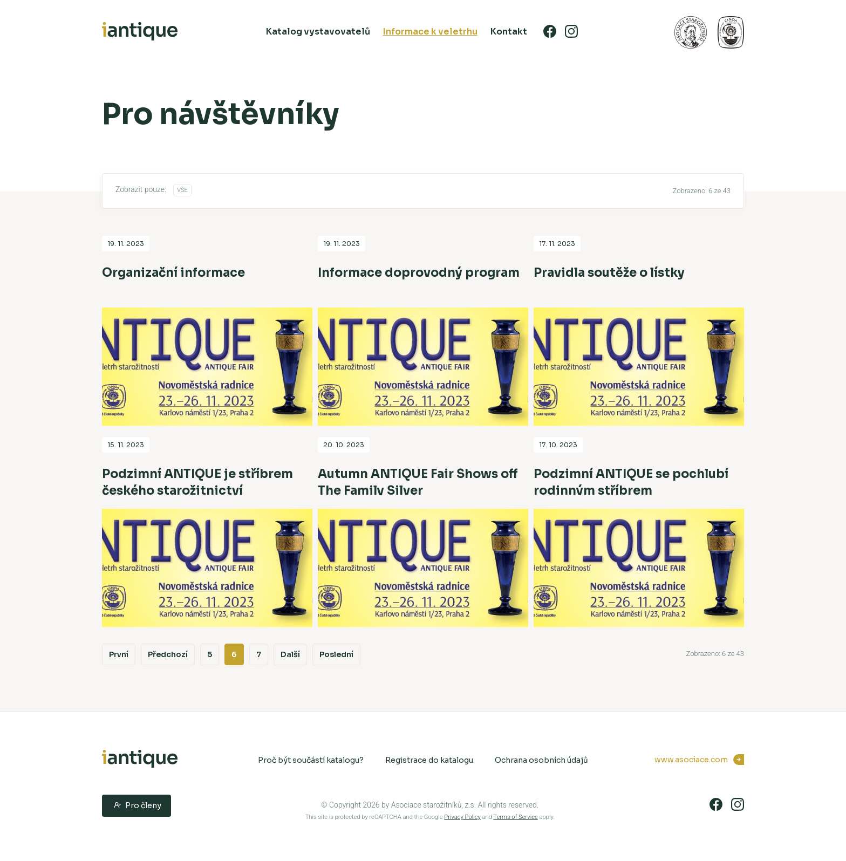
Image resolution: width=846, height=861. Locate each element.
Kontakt (508, 31)
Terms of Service (515, 817)
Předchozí (168, 654)
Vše (182, 190)
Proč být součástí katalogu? (311, 760)
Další (290, 654)
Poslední (336, 654)
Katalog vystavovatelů (318, 31)
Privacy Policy (462, 817)
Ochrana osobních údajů (541, 760)
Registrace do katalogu (429, 760)
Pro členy (136, 805)
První (118, 654)
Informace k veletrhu (430, 31)
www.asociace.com (691, 759)
